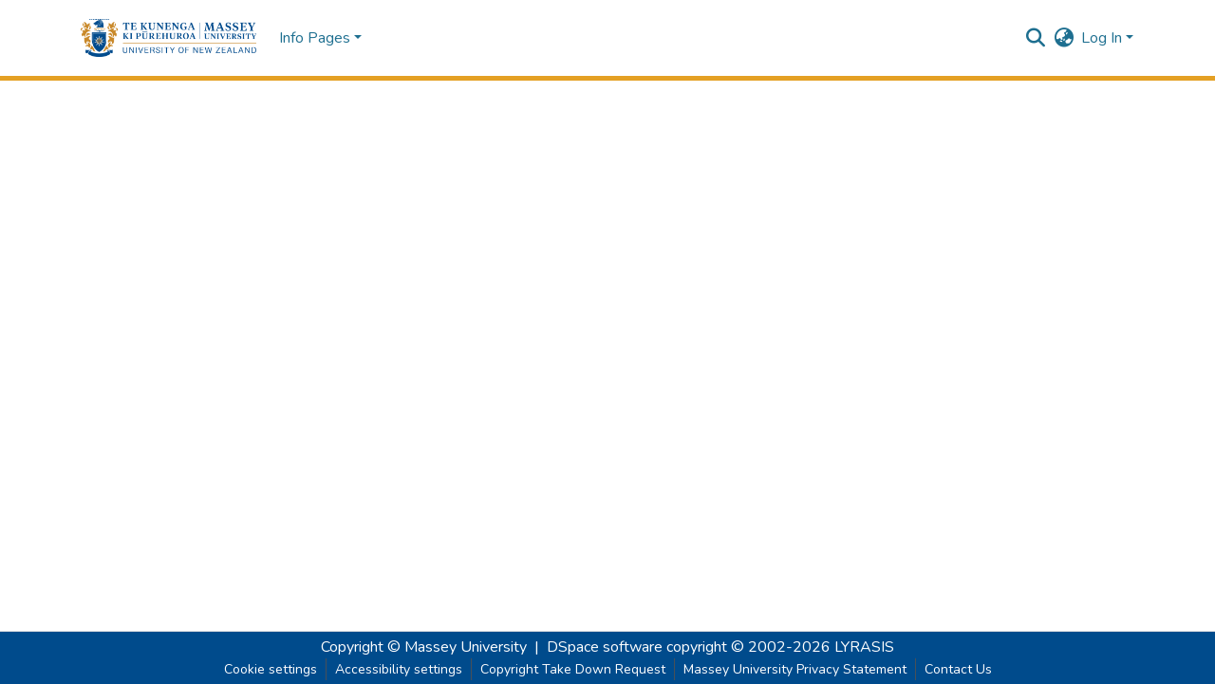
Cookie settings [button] (270, 669)
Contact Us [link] (958, 669)
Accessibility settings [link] (398, 669)
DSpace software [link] (605, 647)
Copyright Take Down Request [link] (572, 669)
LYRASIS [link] (864, 647)
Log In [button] (1103, 38)
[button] (168, 38)
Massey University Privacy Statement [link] (795, 669)
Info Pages (314, 38)
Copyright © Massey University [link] (424, 647)
